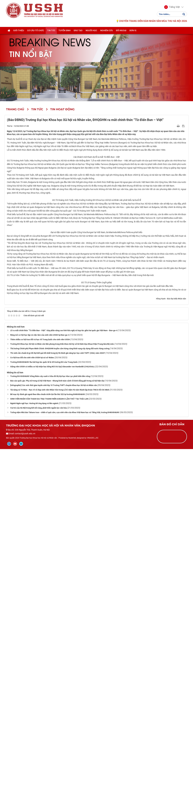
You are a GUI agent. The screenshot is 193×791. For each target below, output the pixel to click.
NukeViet (72, 780)
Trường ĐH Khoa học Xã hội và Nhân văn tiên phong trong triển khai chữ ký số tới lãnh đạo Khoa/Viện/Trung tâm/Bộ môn (62, 686)
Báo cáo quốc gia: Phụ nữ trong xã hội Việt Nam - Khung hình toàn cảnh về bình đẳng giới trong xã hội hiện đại (57, 723)
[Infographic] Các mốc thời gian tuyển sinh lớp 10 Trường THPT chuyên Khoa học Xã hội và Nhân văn (53, 727)
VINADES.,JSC (92, 780)
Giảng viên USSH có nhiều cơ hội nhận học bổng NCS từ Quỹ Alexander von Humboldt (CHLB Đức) (52, 708)
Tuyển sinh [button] (65, 30)
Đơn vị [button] (133, 30)
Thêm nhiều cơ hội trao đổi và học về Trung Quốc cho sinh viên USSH (40, 681)
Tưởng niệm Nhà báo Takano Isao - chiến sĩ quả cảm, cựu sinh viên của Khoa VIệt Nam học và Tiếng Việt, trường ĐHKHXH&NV (64, 754)
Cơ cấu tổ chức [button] (35, 30)
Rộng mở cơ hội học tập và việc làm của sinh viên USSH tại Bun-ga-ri (39, 677)
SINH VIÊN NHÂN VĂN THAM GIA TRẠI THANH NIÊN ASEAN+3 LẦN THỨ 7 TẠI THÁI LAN (49, 741)
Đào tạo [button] (78, 30)
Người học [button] (91, 30)
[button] (172, 7)
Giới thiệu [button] (18, 30)
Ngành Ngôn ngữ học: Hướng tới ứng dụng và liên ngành (34, 745)
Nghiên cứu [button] (106, 30)
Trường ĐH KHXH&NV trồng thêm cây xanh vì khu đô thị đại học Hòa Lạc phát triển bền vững (50, 718)
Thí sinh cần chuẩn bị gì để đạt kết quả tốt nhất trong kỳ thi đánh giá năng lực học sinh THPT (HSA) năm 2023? (57, 695)
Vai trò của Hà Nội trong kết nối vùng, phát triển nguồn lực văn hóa (38, 750)
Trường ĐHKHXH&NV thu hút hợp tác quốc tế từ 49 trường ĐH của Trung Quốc (44, 704)
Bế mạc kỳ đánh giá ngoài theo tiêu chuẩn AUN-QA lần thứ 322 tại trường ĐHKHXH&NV (47, 736)
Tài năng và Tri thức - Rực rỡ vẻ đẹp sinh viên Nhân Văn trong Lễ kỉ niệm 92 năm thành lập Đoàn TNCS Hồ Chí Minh (59, 732)
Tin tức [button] (51, 30)
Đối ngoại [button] (121, 30)
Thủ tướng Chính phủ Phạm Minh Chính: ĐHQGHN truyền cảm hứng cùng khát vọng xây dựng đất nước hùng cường (59, 690)
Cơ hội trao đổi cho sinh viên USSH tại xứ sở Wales (32, 699)
